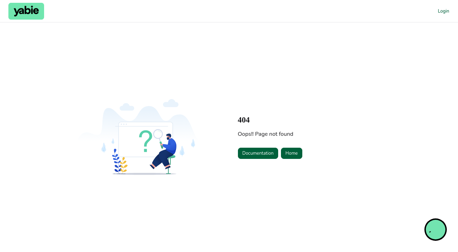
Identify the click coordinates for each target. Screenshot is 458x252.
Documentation (258, 153)
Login (443, 11)
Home (292, 153)
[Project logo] (26, 11)
